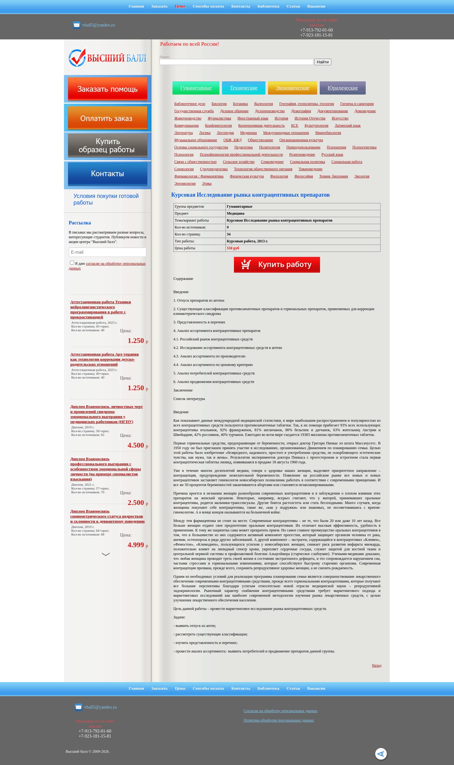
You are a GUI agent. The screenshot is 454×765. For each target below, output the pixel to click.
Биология (219, 103)
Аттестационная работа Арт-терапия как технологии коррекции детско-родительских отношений (104, 359)
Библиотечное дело (189, 103)
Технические (243, 87)
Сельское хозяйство (238, 161)
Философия (303, 176)
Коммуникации (186, 125)
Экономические (293, 87)
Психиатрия (336, 147)
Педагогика (243, 147)
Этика (207, 183)
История (281, 118)
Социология (184, 169)
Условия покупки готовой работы (106, 199)
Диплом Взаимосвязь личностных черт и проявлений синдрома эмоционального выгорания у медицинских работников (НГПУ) (106, 414)
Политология (269, 147)
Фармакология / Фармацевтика (199, 176)
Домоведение (365, 111)
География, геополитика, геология (306, 103)
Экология (362, 176)
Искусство (340, 118)
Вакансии (316, 6)
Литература (183, 132)
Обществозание (260, 140)
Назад (376, 665)
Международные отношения (286, 132)
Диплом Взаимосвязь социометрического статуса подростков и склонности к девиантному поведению (107, 516)
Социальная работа (346, 161)
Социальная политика (307, 161)
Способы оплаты (208, 6)
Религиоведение (302, 154)
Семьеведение (272, 161)
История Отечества (309, 118)
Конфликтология (218, 125)
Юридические (343, 87)
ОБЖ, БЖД (233, 140)
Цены (180, 6)
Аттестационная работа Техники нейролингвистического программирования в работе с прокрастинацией (100, 309)
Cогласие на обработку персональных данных (280, 711)
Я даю (78, 263)
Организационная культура (301, 140)
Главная (136, 6)
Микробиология (328, 132)
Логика (205, 132)
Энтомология (185, 183)
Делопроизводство (270, 111)
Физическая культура (247, 176)
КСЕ (294, 125)
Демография (301, 111)
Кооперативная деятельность (261, 125)
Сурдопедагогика (214, 169)
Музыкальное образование (195, 140)
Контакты (240, 6)
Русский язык (332, 154)
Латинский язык (348, 125)
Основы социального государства (201, 147)
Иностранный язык (252, 118)
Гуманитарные (196, 87)
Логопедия (225, 132)
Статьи (293, 6)
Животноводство (187, 118)
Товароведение (311, 169)
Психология (184, 154)
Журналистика (219, 118)
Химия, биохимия (333, 176)
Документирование (332, 111)
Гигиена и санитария (357, 103)
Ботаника (240, 103)
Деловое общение (234, 111)
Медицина (248, 132)
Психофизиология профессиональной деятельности (241, 154)
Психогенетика (364, 147)
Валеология (263, 103)
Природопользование (303, 147)
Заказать (159, 6)
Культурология (316, 125)
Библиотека (268, 6)
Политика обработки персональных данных (279, 720)
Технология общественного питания (263, 169)
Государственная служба (194, 111)
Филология (279, 176)
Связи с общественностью (195, 161)
